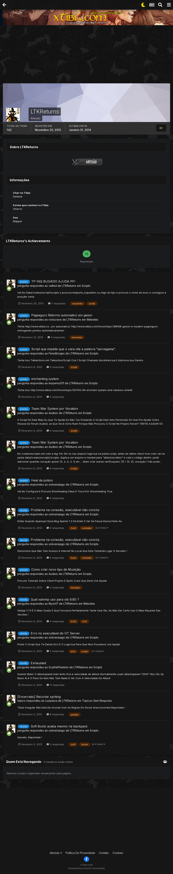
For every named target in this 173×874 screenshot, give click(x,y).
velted (53, 285)
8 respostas (55, 714)
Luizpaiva (51, 700)
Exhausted (38, 663)
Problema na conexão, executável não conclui (65, 510)
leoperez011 (56, 383)
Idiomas (56, 852)
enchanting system (45, 379)
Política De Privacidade (80, 852)
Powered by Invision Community (86, 868)
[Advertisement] (88, 55)
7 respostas (57, 303)
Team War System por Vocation (54, 409)
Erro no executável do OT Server (55, 633)
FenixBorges (57, 353)
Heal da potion (42, 480)
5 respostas (55, 498)
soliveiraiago (57, 484)
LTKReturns (69, 285)
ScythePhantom (59, 667)
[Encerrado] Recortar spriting (39, 697)
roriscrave (55, 319)
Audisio (53, 413)
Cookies (118, 852)
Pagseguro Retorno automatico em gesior (61, 315)
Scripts (86, 285)
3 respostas (55, 587)
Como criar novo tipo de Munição (56, 569)
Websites (92, 319)
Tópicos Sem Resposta (97, 700)
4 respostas (56, 337)
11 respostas (55, 684)
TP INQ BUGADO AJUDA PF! (53, 281)
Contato (104, 852)
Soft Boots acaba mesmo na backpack (59, 726)
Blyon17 (53, 603)
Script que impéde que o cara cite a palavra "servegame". (73, 349)
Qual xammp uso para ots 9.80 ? (55, 599)
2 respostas (55, 396)
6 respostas (55, 367)
